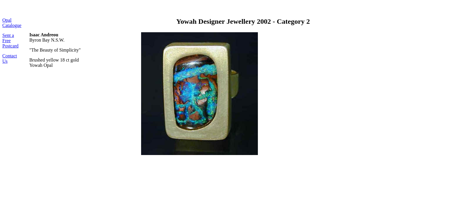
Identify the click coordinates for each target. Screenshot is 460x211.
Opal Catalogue (11, 23)
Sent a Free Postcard (10, 40)
